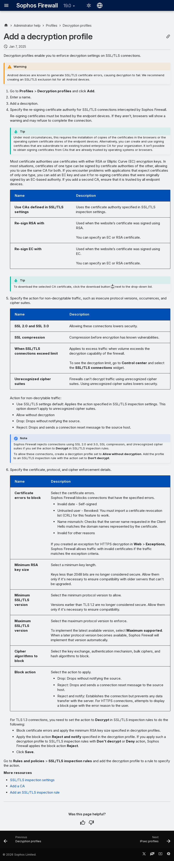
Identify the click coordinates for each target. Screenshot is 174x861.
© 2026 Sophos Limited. (19, 854)
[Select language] (99, 5)
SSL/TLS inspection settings (32, 780)
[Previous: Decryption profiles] (23, 841)
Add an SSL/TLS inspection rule (35, 792)
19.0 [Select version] (67, 5)
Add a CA (17, 786)
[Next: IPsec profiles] (154, 841)
